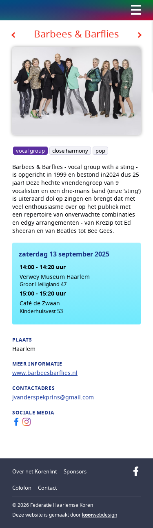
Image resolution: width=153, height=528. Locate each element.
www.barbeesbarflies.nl (45, 373)
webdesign (99, 514)
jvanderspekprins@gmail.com (53, 397)
